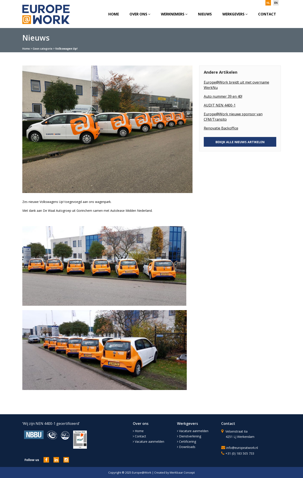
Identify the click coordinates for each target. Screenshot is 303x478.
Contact (267, 14)
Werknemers (174, 14)
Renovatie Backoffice (221, 128)
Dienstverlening (189, 436)
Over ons (140, 14)
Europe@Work (142, 472)
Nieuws (205, 14)
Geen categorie (42, 49)
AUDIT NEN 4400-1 (220, 105)
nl (268, 3)
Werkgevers (235, 14)
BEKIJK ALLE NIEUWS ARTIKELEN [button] (240, 142)
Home (113, 14)
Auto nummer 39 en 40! (223, 96)
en (276, 3)
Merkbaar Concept (182, 472)
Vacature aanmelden (148, 441)
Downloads (186, 447)
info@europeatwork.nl (242, 448)
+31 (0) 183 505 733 (239, 453)
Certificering (186, 441)
